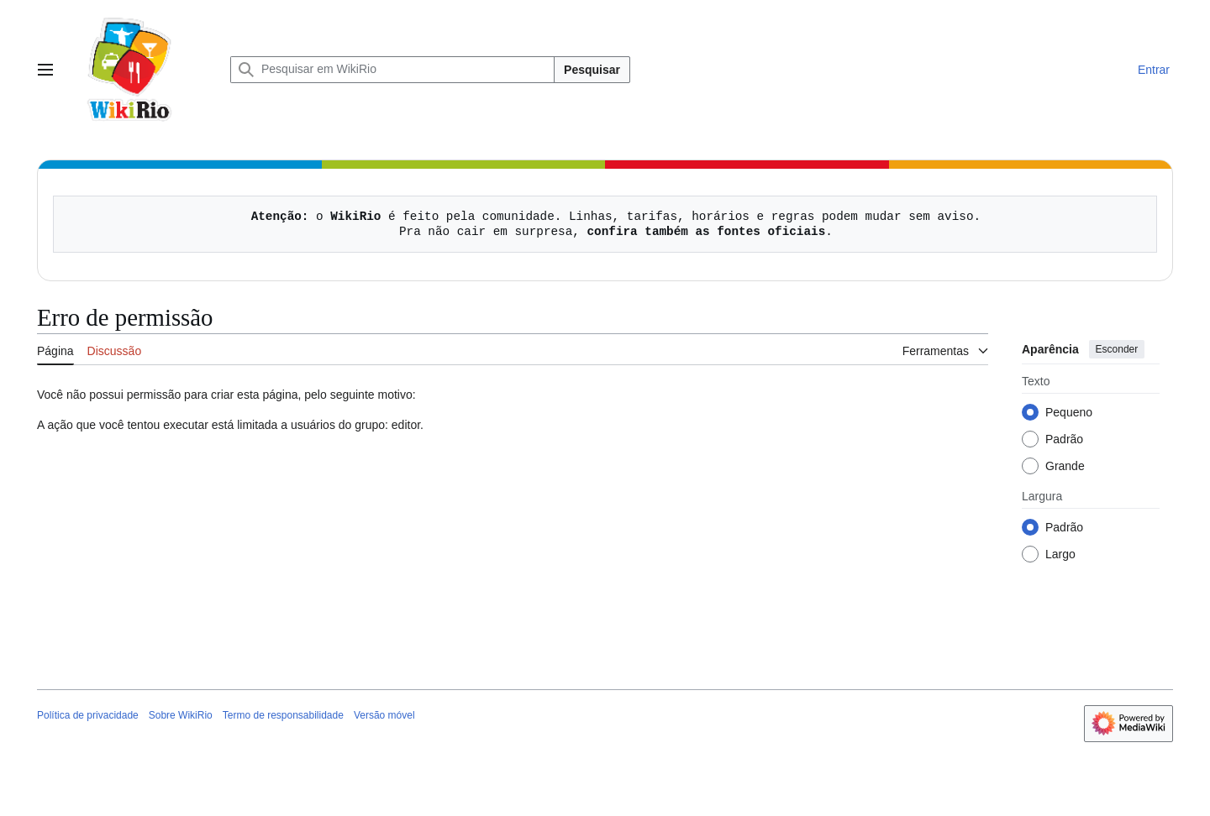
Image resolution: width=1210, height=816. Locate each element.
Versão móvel (384, 715)
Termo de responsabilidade (283, 715)
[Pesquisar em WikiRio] (392, 69)
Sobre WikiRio (181, 715)
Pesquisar (592, 69)
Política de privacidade (88, 715)
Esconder (1117, 349)
